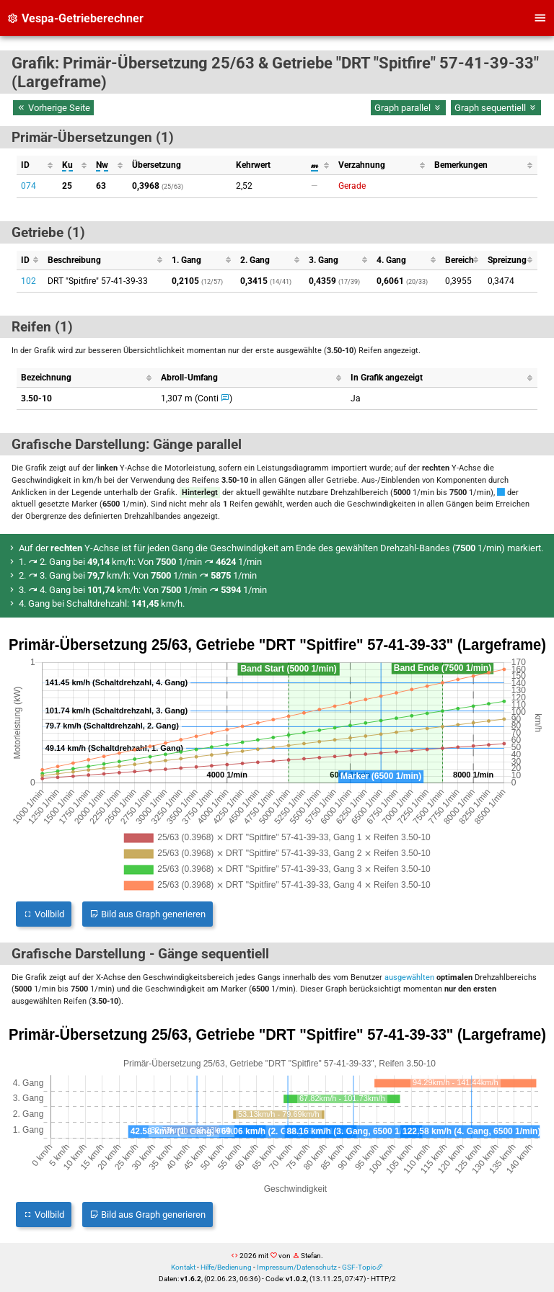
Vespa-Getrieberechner (75, 18)
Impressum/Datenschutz (297, 1267)
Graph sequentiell (495, 107)
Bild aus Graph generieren (147, 914)
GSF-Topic (359, 1267)
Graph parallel (408, 107)
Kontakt (183, 1267)
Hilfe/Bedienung (226, 1267)
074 (28, 186)
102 (28, 281)
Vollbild (43, 914)
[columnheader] (37, 165)
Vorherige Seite (53, 107)
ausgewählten (409, 977)
